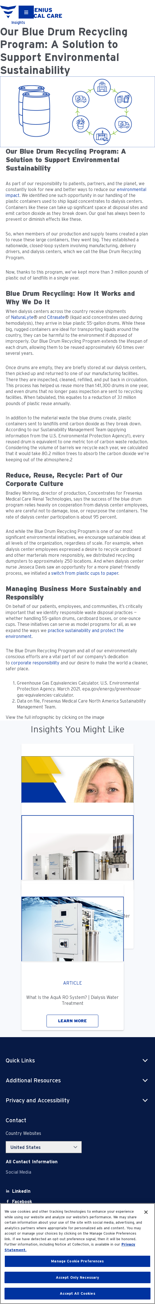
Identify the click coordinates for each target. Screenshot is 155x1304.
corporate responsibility (35, 662)
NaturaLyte (22, 317)
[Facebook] (22, 1202)
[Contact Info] (31, 1162)
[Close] (146, 1212)
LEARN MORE (72, 1020)
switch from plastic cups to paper (84, 573)
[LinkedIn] (21, 1191)
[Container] (26, 12)
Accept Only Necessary (77, 1277)
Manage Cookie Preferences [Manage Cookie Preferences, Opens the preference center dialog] (77, 1261)
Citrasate (56, 317)
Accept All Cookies (77, 1293)
